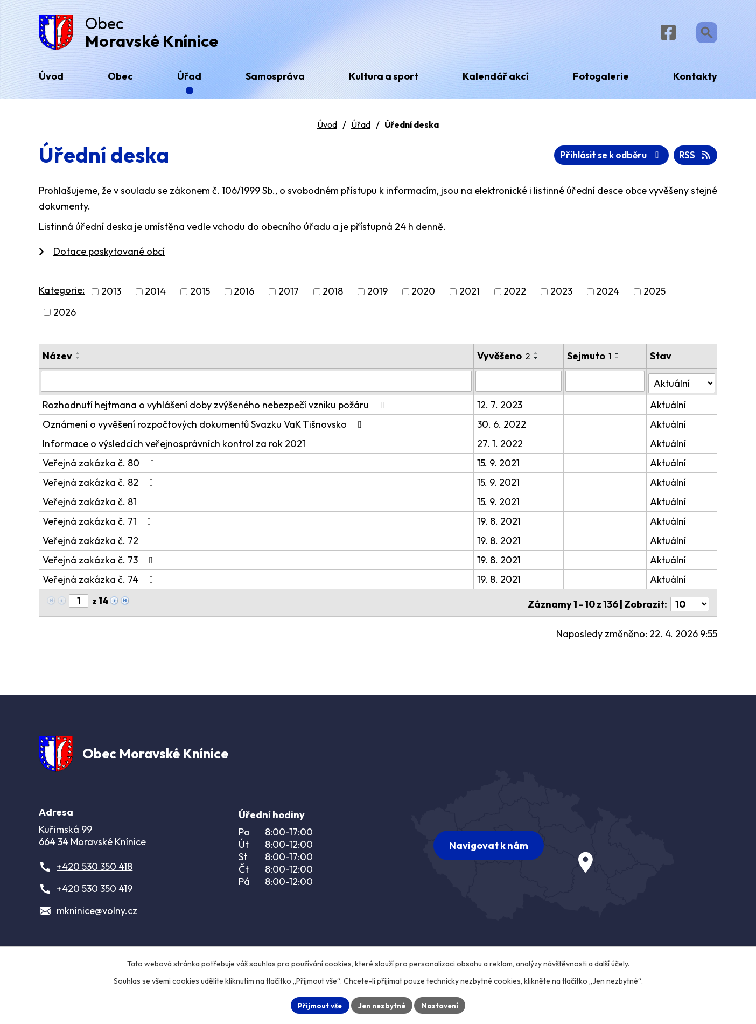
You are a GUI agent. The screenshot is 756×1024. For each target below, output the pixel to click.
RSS (567, 159)
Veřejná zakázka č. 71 (99, 523)
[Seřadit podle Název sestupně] (78, 361)
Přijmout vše (317, 1004)
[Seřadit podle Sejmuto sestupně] (619, 361)
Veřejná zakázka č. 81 (99, 503)
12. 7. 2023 (500, 406)
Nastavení (443, 1004)
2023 (561, 295)
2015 (200, 295)
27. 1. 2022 (500, 445)
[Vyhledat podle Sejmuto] (605, 384)
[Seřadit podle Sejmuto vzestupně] (619, 357)
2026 (64, 316)
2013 (111, 295)
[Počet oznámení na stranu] (689, 603)
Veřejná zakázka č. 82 (100, 484)
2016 (244, 295)
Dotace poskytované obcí (109, 255)
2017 (288, 295)
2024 (607, 295)
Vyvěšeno (504, 359)
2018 (333, 295)
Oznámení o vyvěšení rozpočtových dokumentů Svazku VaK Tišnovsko (204, 426)
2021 (469, 295)
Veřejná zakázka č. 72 (100, 542)
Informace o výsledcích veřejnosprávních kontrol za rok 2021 (184, 445)
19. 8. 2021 (499, 523)
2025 (654, 295)
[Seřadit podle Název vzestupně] (78, 357)
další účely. (611, 962)
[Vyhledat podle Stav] (682, 384)
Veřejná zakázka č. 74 (100, 581)
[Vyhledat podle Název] (256, 384)
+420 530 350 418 (94, 869)
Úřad (360, 128)
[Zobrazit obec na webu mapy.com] (543, 845)
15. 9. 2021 (499, 464)
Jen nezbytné (381, 1004)
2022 (514, 295)
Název (57, 359)
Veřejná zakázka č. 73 (100, 561)
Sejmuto (590, 359)
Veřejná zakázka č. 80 (101, 464)
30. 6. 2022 (502, 426)
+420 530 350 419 (94, 892)
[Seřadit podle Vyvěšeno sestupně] (537, 361)
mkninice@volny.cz (97, 914)
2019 (377, 295)
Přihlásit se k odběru (656, 159)
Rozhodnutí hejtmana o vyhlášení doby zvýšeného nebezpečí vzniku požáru (215, 406)
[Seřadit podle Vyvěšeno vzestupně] (537, 357)
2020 (423, 295)
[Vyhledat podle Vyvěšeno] (519, 384)
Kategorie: (62, 294)
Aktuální (668, 406)
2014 (155, 295)
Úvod (327, 128)
